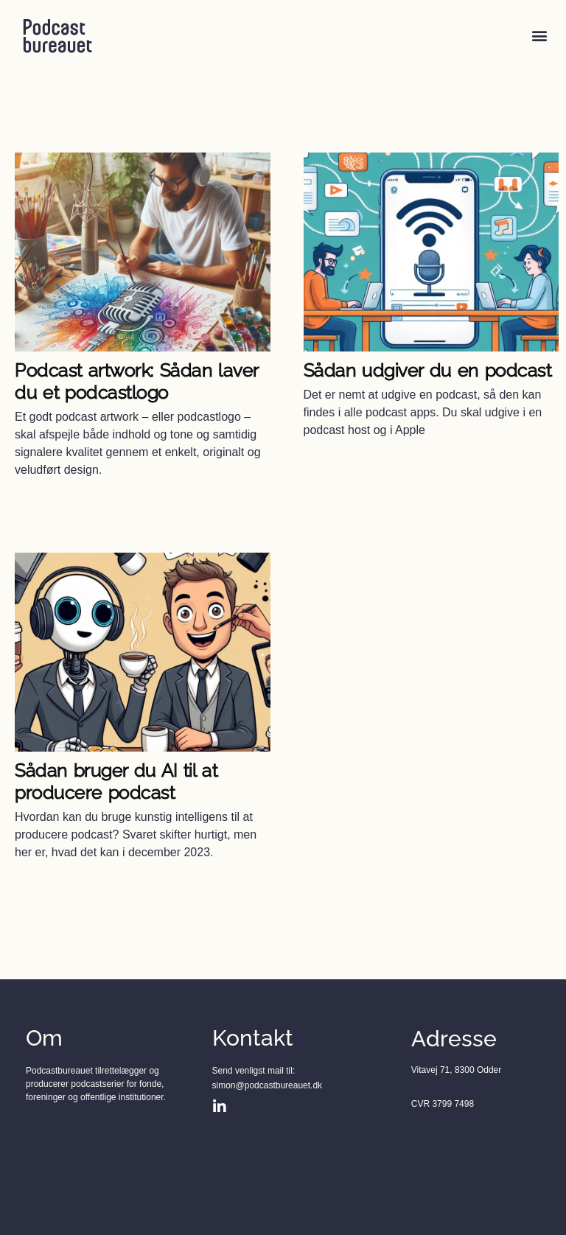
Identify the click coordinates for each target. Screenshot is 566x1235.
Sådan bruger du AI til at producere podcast (116, 781)
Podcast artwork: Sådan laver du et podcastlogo (137, 381)
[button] (539, 36)
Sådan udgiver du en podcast (428, 370)
